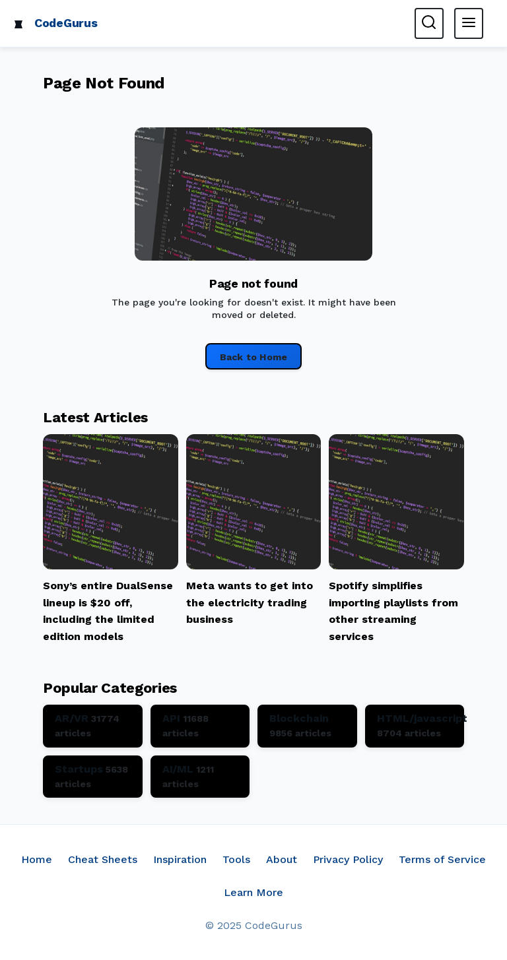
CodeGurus (66, 23)
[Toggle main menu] (468, 23)
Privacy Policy (348, 859)
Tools (236, 859)
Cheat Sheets (102, 859)
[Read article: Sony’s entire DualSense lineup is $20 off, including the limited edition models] (110, 566)
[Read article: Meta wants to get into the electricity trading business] (253, 566)
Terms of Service (442, 859)
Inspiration (180, 859)
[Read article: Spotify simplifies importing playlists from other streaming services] (396, 566)
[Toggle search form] (429, 23)
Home (36, 859)
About (281, 859)
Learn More (253, 892)
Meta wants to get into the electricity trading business (249, 602)
